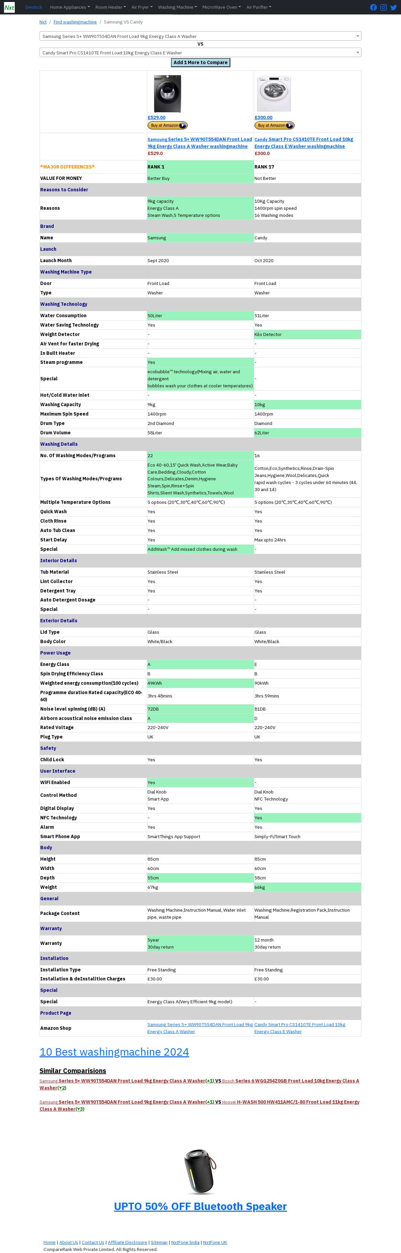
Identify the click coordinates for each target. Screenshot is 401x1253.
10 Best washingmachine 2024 (114, 1052)
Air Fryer (140, 7)
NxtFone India (185, 1242)
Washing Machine (175, 7)
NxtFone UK (215, 1242)
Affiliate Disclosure (127, 1242)
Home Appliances (68, 7)
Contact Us (93, 1242)
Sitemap (159, 1242)
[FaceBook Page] (375, 7)
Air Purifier (257, 7)
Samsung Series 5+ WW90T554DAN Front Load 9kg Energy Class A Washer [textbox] (120, 36)
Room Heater (109, 7)
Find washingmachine (75, 22)
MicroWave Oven (220, 7)
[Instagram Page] (385, 7)
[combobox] (200, 36)
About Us (68, 1242)
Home (50, 1242)
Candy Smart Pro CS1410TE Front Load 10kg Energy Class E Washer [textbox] (112, 53)
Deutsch (33, 7)
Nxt (43, 22)
